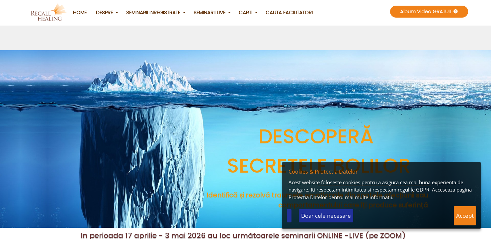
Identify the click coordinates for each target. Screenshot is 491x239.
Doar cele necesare (326, 215)
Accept (465, 215)
